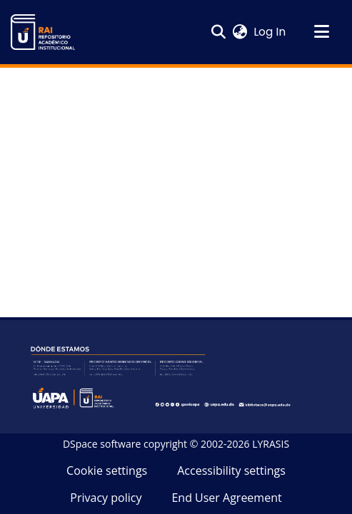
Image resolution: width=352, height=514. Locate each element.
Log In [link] (270, 32)
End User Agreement (226, 497)
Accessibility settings (231, 470)
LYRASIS (270, 444)
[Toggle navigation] (321, 32)
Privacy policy (105, 497)
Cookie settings (106, 470)
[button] (43, 32)
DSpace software (102, 444)
